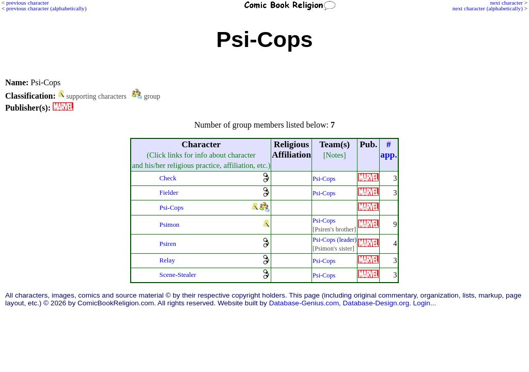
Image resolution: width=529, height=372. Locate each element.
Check (167, 178)
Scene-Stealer (177, 274)
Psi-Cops (324, 178)
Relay (167, 260)
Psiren (167, 243)
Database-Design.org (376, 303)
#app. (388, 150)
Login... (425, 303)
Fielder (168, 192)
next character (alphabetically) (488, 8)
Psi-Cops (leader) (334, 239)
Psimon (169, 224)
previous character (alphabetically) (46, 8)
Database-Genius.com (304, 303)
